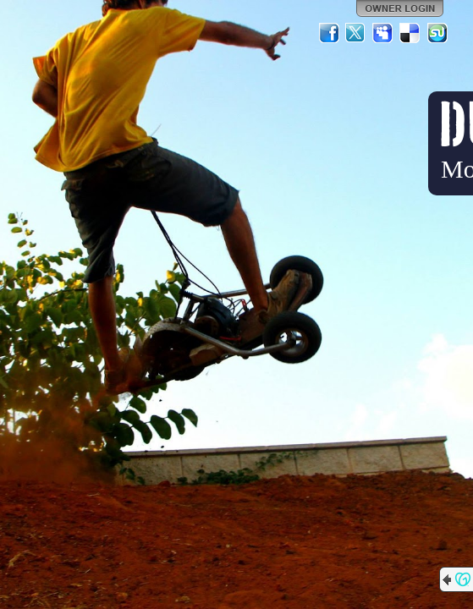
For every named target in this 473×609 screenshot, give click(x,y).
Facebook (329, 33)
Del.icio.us (410, 33)
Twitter (356, 33)
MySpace (383, 33)
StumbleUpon (437, 33)
